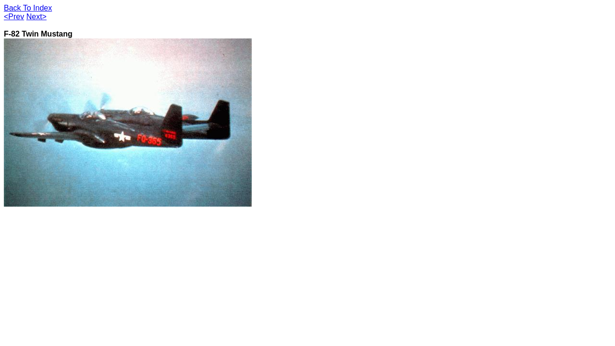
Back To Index (28, 8)
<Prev (14, 16)
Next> (36, 16)
